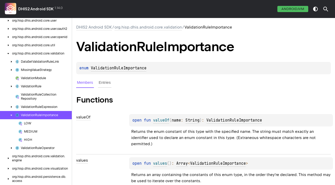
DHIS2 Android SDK (36, 9)
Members (85, 82)
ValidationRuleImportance (118, 68)
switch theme (315, 9)
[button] (326, 9)
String (192, 120)
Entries (105, 82)
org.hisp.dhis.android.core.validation (148, 27)
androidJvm (292, 9)
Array (182, 163)
